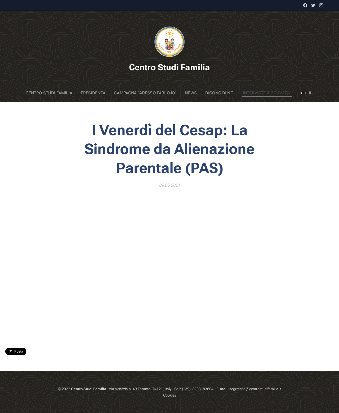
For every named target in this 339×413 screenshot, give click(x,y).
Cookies (169, 395)
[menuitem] (33, 93)
